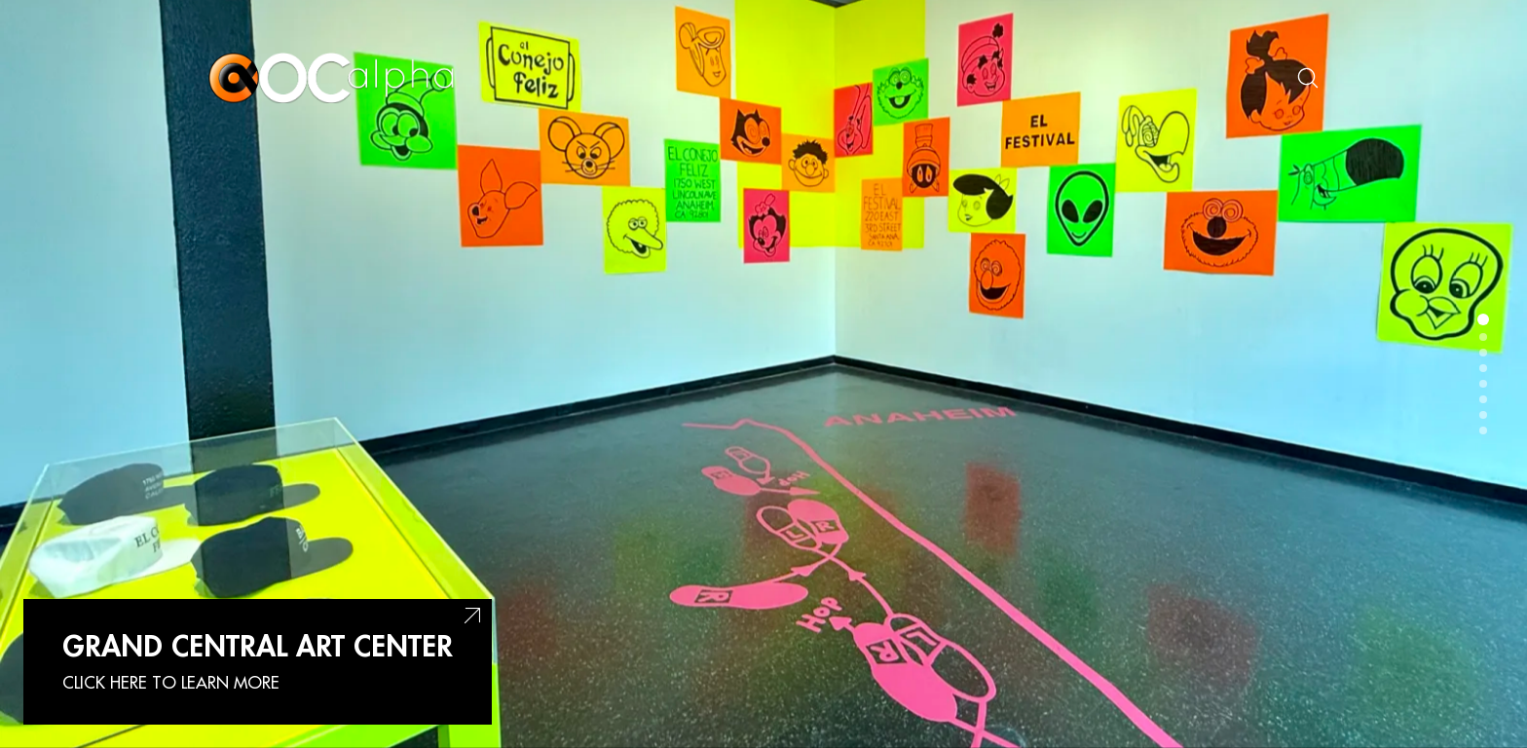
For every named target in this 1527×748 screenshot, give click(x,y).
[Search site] (1308, 78)
